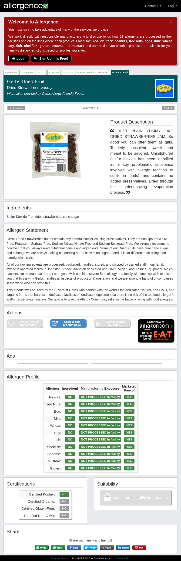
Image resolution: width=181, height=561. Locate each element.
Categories (11, 72)
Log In (172, 6)
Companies (27, 72)
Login (18, 58)
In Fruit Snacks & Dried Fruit (92, 72)
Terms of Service (60, 558)
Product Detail (120, 72)
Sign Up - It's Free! (51, 58)
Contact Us (153, 6)
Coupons (54, 72)
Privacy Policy (122, 558)
